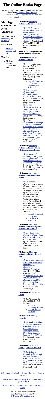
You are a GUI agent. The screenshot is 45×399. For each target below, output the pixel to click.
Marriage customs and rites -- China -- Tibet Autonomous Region (30, 148)
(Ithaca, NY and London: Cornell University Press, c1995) (33, 34)
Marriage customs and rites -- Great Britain (29, 175)
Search (11, 379)
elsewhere (5, 41)
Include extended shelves (26, 13)
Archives (28, 386)
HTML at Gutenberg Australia (36, 306)
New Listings (21, 379)
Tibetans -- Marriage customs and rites (29, 346)
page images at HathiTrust (33, 86)
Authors (32, 379)
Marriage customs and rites (11, 51)
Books (5, 386)
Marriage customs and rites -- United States (29, 254)
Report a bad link (29, 373)
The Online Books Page (22, 4)
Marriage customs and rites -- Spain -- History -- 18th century (30, 226)
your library (5, 39)
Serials (27, 381)
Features (19, 386)
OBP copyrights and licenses (22, 396)
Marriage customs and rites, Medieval (29, 23)
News (12, 386)
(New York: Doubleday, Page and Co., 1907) (33, 128)
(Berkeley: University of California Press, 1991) (33, 236)
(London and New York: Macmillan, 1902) (32, 111)
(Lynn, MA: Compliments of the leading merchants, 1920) (33, 280)
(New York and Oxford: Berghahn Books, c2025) (33, 158)
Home (4, 379)
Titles (39, 379)
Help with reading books (10, 373)
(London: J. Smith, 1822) (33, 94)
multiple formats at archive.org (35, 82)
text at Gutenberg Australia (34, 311)
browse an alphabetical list (24, 15)
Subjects (18, 381)
